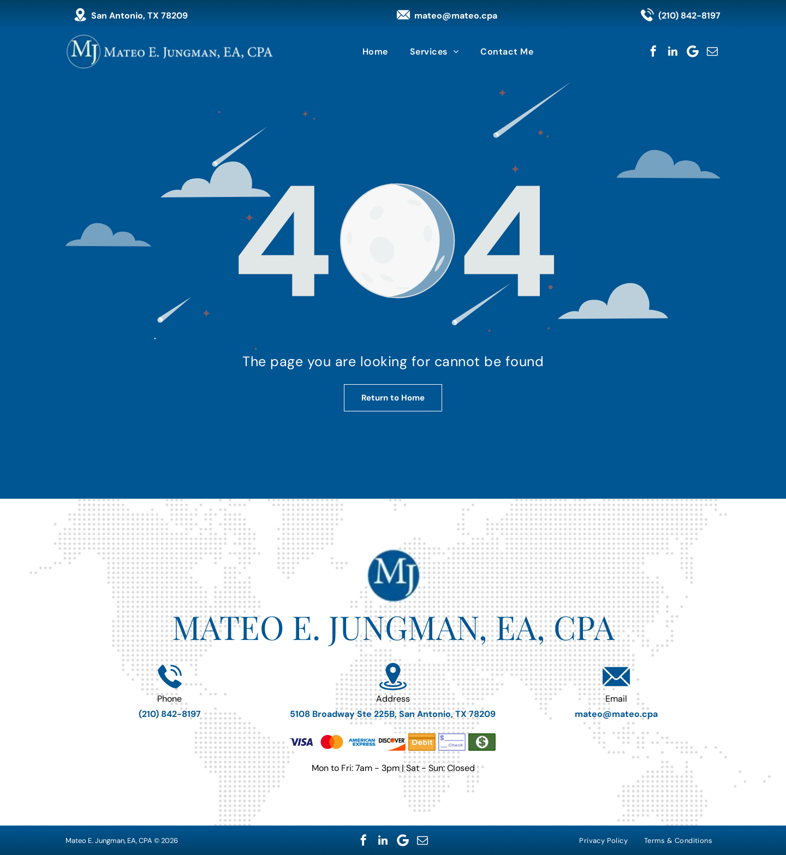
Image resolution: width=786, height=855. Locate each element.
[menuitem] (375, 51)
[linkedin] (673, 51)
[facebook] (653, 51)
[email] (712, 51)
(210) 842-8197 (689, 15)
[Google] (692, 51)
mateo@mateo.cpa (455, 15)
